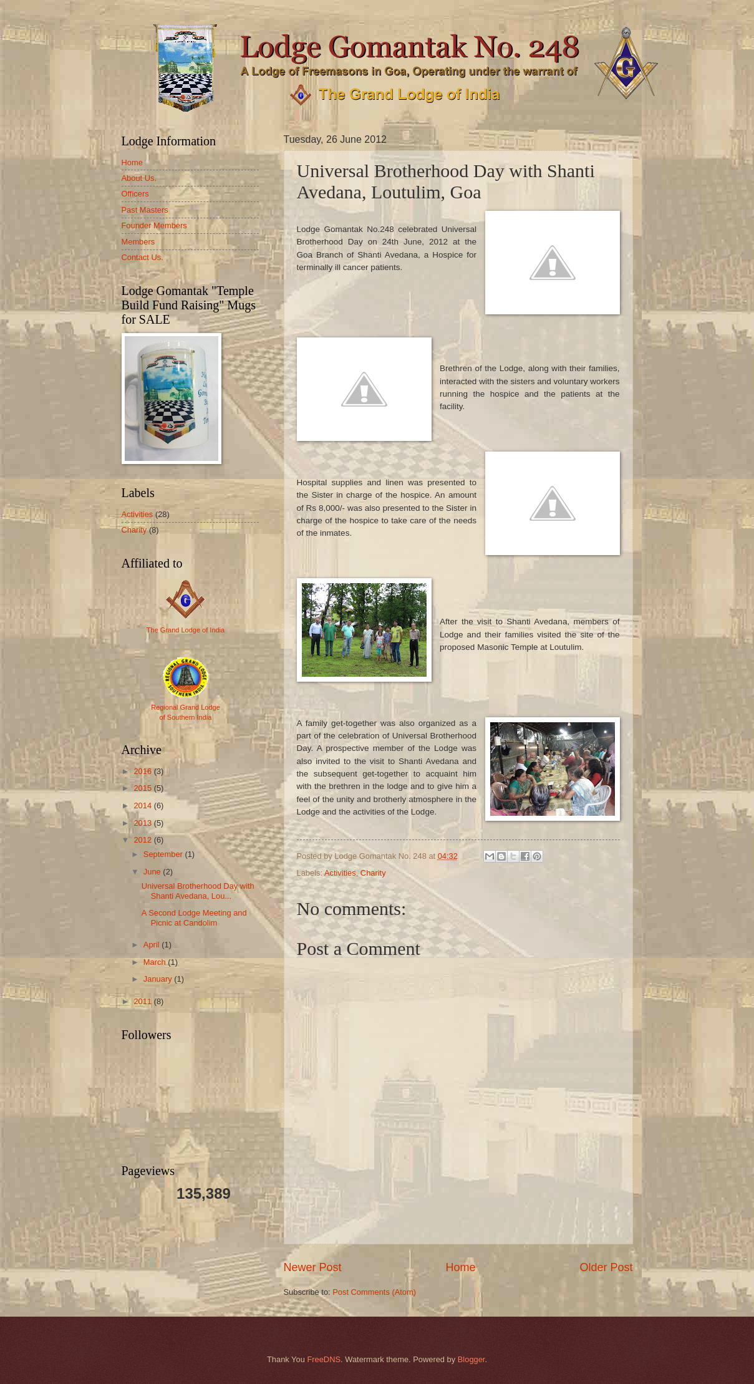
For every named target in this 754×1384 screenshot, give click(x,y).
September (164, 854)
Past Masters (145, 210)
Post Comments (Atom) (374, 1292)
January (158, 979)
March (155, 962)
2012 (143, 839)
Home (460, 1267)
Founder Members (154, 225)
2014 (143, 805)
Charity (373, 873)
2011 (143, 1001)
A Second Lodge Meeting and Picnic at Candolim (194, 917)
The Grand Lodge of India (186, 630)
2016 (143, 771)
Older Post (605, 1267)
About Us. (139, 178)
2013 (143, 823)
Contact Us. (142, 257)
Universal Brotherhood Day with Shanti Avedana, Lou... (198, 890)
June (153, 871)
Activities (340, 873)
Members (138, 241)
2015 (143, 788)
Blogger (471, 1359)
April (152, 944)
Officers (135, 193)
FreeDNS (324, 1359)
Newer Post (313, 1267)
